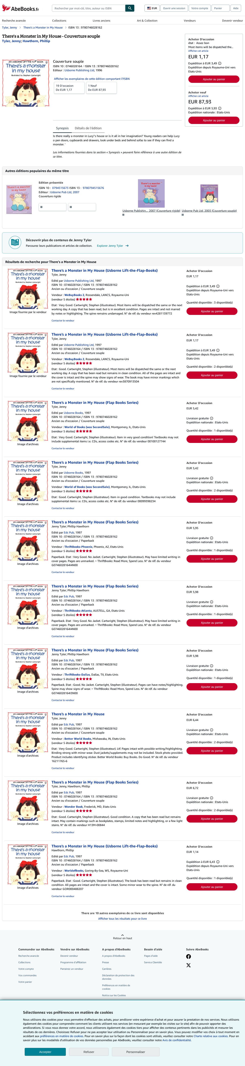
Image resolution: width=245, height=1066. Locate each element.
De (69, 87)
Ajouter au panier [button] (214, 79)
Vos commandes (27, 975)
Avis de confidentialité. (176, 1040)
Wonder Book (73, 806)
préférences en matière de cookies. (62, 1036)
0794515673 (60, 188)
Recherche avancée (14, 20)
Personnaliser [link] (135, 1052)
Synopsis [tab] (62, 128)
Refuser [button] (89, 1052)
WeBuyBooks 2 (74, 295)
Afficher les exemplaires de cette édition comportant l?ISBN (92, 78)
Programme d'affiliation (73, 962)
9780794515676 (93, 188)
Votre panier (25, 981)
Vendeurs (190, 20)
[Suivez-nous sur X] (188, 966)
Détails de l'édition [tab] (88, 128)
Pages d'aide (151, 955)
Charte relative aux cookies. (211, 1036)
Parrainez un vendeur (71, 968)
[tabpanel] (117, 146)
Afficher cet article (198, 50)
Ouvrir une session (174, 8)
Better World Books (77, 738)
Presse (105, 962)
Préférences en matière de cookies (116, 987)
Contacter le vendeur (63, 320)
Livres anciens (101, 20)
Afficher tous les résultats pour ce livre (122, 918)
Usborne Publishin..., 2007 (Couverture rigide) (151, 210)
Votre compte (199, 8)
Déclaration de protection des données (118, 977)
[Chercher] (129, 8)
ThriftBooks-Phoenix (78, 546)
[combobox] (88, 8)
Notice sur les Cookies (114, 995)
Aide (235, 8)
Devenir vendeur (232, 20)
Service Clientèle (153, 962)
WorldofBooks (73, 870)
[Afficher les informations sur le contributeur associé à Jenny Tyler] (11, 41)
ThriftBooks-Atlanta (78, 610)
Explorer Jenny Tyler (113, 246)
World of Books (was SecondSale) (87, 427)
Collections (59, 20)
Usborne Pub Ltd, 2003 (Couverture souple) (209, 210)
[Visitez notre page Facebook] (188, 957)
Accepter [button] (45, 1052)
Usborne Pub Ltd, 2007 (64, 192)
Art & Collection (147, 20)
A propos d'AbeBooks (113, 955)
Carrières (106, 968)
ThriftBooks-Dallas (77, 674)
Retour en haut (122, 938)
